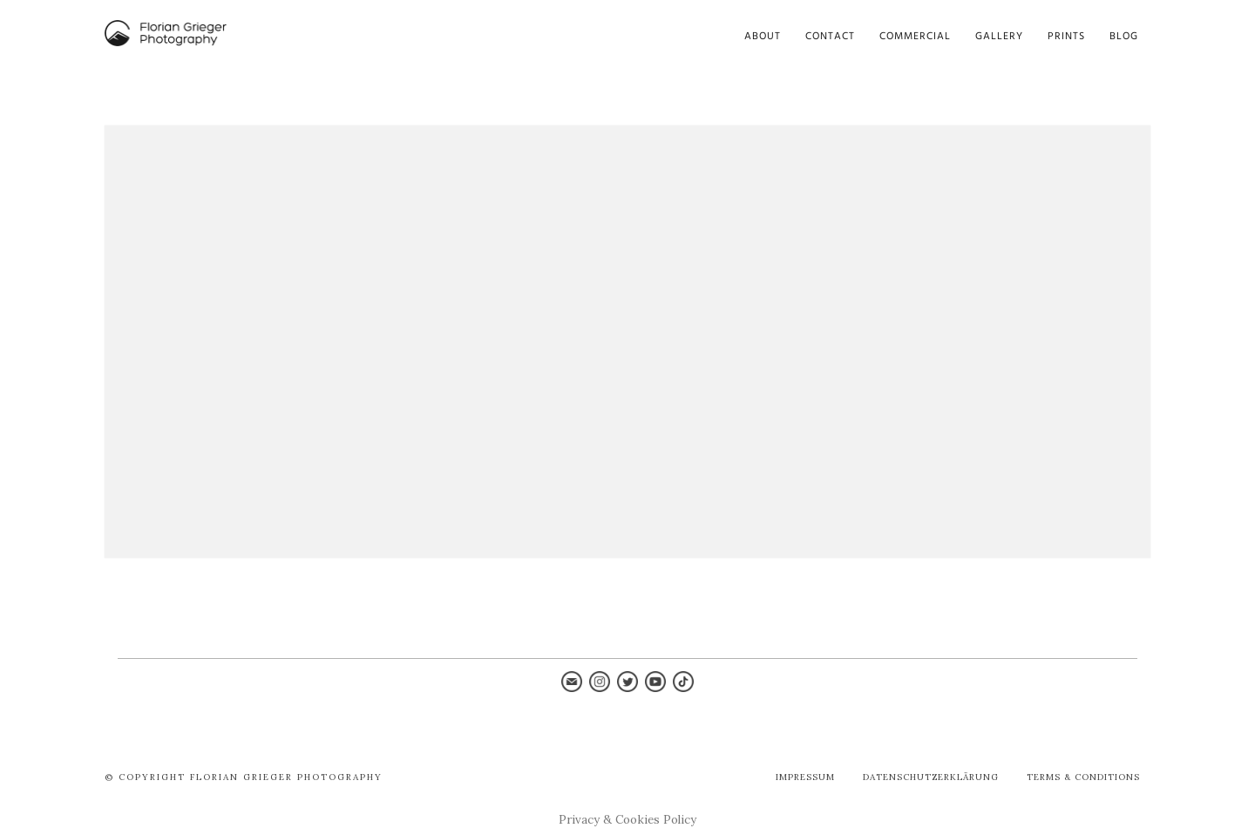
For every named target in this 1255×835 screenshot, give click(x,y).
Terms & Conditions (1083, 777)
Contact (830, 36)
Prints (1066, 36)
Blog (1123, 36)
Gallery (999, 36)
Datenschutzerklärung (931, 777)
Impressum (805, 777)
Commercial (915, 36)
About (762, 36)
